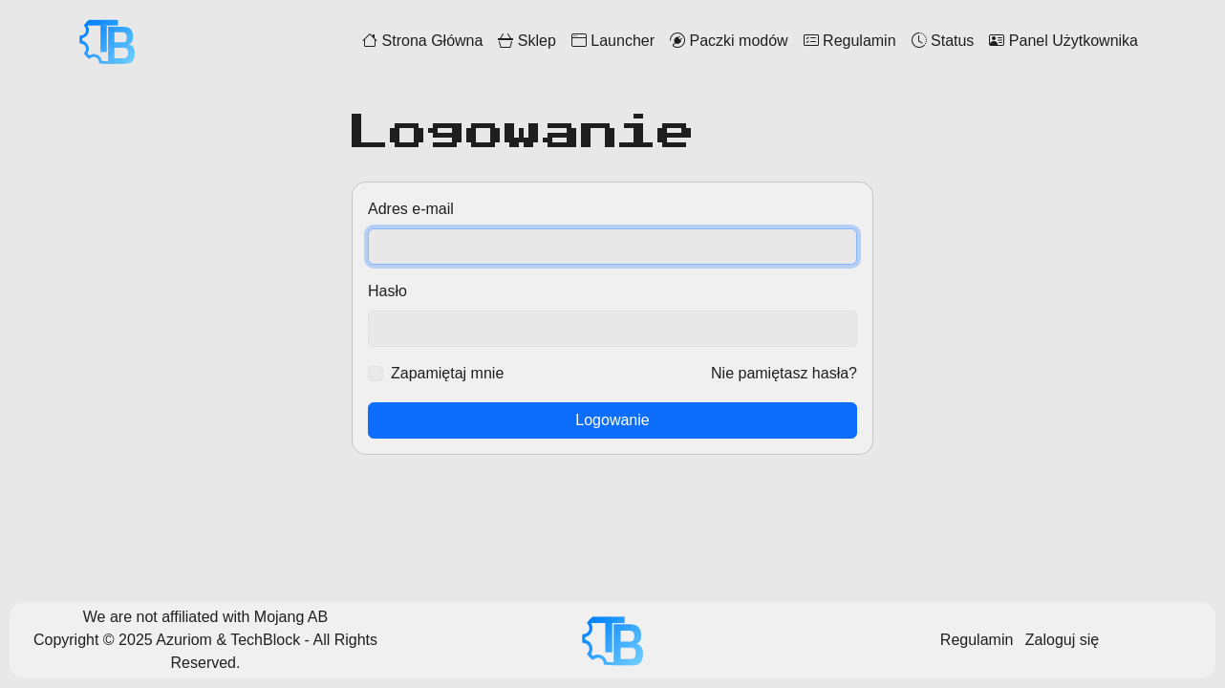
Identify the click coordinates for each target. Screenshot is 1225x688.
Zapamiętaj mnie (447, 373)
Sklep (526, 40)
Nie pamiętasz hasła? (784, 373)
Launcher (613, 40)
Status (943, 40)
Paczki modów (729, 40)
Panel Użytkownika (1063, 40)
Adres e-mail (411, 209)
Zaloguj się (1062, 640)
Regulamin (850, 40)
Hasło (387, 291)
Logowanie (612, 420)
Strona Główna (422, 40)
